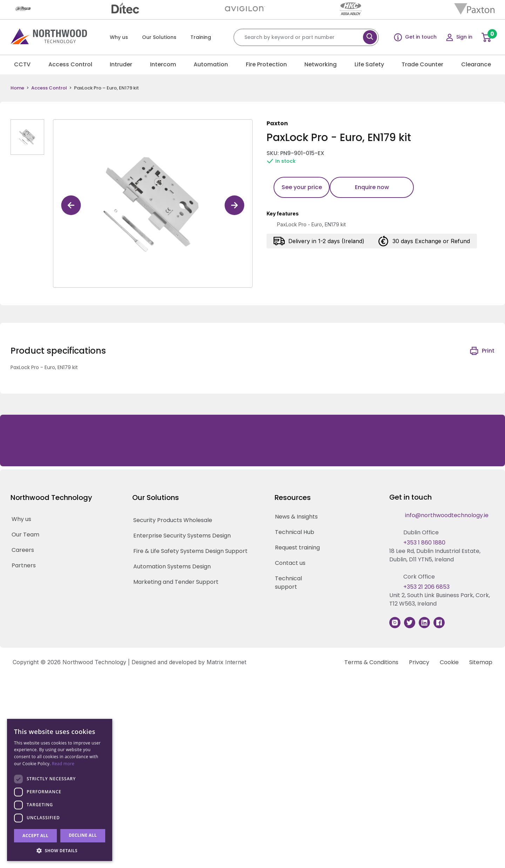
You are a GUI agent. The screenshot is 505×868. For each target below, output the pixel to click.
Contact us (290, 563)
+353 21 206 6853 (426, 587)
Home (17, 88)
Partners (24, 565)
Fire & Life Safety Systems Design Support (190, 551)
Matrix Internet (226, 662)
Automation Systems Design (172, 566)
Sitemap (480, 662)
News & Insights (296, 517)
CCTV (22, 64)
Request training (297, 547)
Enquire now (372, 187)
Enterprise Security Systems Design (182, 536)
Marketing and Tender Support (175, 582)
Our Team (25, 534)
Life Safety (369, 64)
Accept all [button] (35, 836)
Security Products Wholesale (172, 520)
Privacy (419, 662)
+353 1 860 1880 (424, 543)
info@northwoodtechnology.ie (447, 515)
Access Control (70, 64)
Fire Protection (266, 64)
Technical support (288, 582)
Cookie (449, 662)
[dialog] (59, 790)
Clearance (476, 64)
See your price (302, 187)
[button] (59, 850)
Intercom (163, 64)
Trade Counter (422, 64)
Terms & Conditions (371, 662)
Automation (211, 64)
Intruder (121, 64)
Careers (23, 550)
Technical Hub (294, 532)
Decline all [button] (83, 835)
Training (200, 37)
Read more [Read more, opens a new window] (63, 764)
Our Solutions (159, 37)
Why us (119, 37)
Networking (320, 64)
